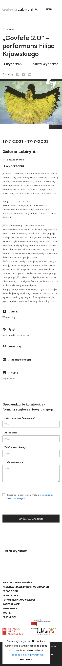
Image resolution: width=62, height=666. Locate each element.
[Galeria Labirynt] (15, 9)
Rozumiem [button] (26, 659)
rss (4, 612)
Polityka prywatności (17, 582)
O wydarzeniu (13, 63)
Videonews (9, 608)
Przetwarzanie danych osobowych (25, 586)
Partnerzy (9, 617)
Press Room (10, 591)
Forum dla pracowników (18, 599)
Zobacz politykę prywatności (27, 654)
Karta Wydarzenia (46, 63)
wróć (8, 29)
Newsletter (10, 595)
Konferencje (11, 604)
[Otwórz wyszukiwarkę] (37, 9)
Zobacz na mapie (15, 159)
